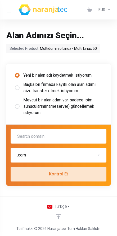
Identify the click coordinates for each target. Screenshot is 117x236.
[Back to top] (58, 216)
